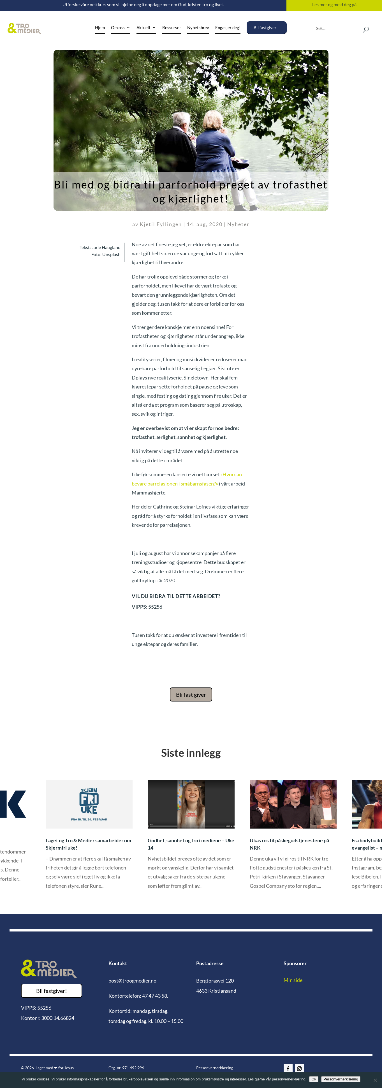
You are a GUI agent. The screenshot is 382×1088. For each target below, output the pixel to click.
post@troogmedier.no (132, 980)
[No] (375, 1080)
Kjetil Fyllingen (161, 224)
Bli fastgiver (265, 27)
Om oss (118, 28)
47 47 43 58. (155, 996)
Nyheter (238, 224)
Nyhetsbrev (198, 28)
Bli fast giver (191, 694)
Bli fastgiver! (51, 990)
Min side (293, 980)
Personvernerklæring (214, 1068)
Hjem (100, 28)
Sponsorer (295, 963)
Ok (313, 1079)
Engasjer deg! (227, 28)
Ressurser (171, 28)
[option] (191, 838)
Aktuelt (143, 28)
